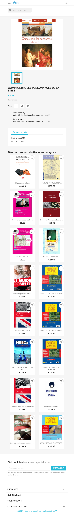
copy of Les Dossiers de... (22, 220)
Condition (15, 141)
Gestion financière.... (51, 257)
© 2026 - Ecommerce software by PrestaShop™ (37, 511)
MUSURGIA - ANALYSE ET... (52, 183)
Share (16, 106)
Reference (16, 138)
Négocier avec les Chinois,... (51, 220)
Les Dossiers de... (22, 257)
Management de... (22, 183)
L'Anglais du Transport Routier (22, 406)
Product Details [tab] (20, 132)
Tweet (22, 106)
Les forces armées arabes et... (22, 443)
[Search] (20, 10)
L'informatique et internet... (22, 294)
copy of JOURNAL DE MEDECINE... (51, 368)
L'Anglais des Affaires (22, 330)
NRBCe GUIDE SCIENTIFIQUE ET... (22, 368)
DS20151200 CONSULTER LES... (52, 294)
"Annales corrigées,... (51, 406)
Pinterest (27, 106)
